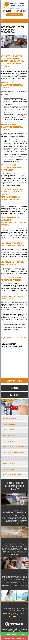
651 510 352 (21, 10)
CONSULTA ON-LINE (14, 380)
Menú (5, 21)
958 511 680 (10, 10)
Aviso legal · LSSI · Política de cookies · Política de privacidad (17, 630)
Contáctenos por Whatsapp (14, 634)
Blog (20, 631)
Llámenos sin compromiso (14, 638)
